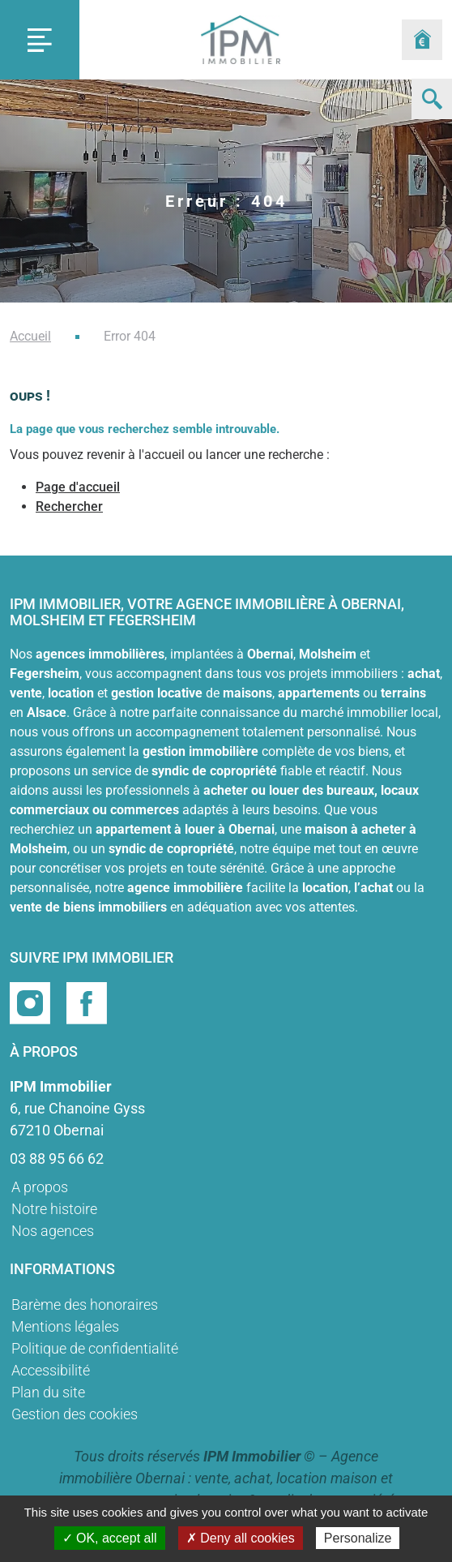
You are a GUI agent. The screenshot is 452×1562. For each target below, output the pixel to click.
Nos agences (52, 1230)
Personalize (358, 1538)
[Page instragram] (31, 1001)
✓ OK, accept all (109, 1538)
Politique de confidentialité (94, 1348)
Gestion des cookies (74, 1414)
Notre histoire (54, 1208)
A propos (39, 1186)
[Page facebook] (86, 1001)
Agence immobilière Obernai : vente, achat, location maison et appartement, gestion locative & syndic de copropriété (226, 1478)
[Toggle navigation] (39, 39)
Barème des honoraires (84, 1304)
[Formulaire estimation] (422, 39)
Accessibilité (50, 1370)
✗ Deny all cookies (240, 1538)
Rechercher (69, 506)
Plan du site (48, 1392)
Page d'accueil (78, 487)
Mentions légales (65, 1326)
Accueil (30, 336)
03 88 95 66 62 (57, 1158)
